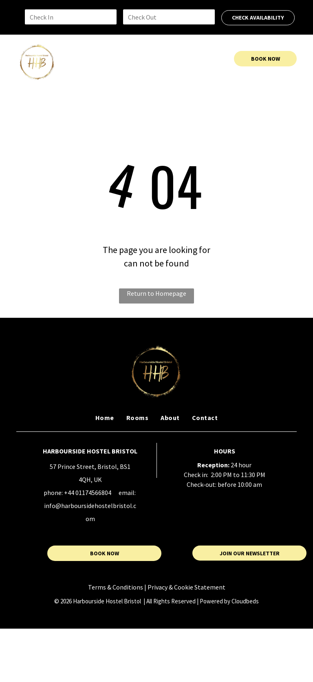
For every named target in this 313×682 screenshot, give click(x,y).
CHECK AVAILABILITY (258, 17)
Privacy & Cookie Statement (186, 587)
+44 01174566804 (87, 492)
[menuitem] (95, 59)
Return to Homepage (156, 293)
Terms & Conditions (115, 587)
